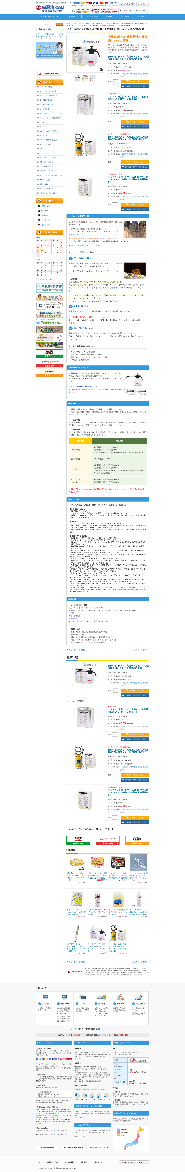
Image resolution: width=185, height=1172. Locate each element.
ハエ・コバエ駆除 (49, 87)
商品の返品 (44, 225)
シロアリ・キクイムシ (46, 171)
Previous (69, 54)
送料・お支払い (45, 206)
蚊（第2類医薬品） (45, 100)
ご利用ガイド (72, 17)
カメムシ (41, 127)
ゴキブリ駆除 (49, 109)
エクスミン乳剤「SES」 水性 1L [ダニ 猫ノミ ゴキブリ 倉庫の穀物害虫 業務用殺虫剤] (128, 179)
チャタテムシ (43, 122)
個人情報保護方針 (49, 1147)
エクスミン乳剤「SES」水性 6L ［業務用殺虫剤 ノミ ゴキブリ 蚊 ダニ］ (128, 97)
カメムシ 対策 (50, 36)
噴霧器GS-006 (108, 389)
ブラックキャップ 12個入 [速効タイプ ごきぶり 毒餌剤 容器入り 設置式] (118, 875)
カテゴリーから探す (49, 17)
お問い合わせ (124, 17)
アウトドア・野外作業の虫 (47, 96)
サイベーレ (40, 34)
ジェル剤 (122, 288)
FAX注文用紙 (44, 220)
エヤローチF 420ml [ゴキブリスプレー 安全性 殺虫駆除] (97, 912)
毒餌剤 (114, 288)
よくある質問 (69, 1162)
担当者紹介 (44, 215)
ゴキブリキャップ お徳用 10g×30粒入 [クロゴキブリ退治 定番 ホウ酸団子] (97, 875)
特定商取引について (99, 1147)
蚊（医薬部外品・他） (46, 104)
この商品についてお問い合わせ (134, 86)
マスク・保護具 (43, 180)
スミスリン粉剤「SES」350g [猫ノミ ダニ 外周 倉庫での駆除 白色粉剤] (138, 912)
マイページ (141, 17)
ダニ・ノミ (42, 135)
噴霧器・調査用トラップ (46, 189)
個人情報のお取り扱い (73, 1147)
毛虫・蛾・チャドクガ (46, 158)
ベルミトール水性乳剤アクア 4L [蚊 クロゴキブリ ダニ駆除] (118, 912)
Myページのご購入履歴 (90, 1111)
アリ (40, 149)
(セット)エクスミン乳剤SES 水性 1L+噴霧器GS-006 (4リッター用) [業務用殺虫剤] (128, 138)
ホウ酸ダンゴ (104, 288)
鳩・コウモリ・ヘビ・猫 (49, 175)
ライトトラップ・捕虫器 (46, 91)
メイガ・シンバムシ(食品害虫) (48, 118)
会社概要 (109, 17)
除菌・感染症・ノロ (45, 184)
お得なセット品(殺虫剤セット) (48, 193)
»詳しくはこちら (79, 1117)
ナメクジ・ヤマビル (45, 166)
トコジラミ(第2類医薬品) (47, 140)
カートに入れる (135, 81)
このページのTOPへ (141, 650)
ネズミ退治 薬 (45, 39)
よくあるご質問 (92, 17)
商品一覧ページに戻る (77, 650)
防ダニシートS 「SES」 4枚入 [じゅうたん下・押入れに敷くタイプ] (76, 912)
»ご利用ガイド (53, 1134)
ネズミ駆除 (49, 113)
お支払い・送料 (52, 1162)
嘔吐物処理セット (51, 34)
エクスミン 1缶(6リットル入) (81, 246)
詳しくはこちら (80, 1136)
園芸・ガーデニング (45, 162)
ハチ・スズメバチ (44, 153)
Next (102, 54)
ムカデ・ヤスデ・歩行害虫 (47, 131)
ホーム (38, 1162)
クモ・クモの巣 (43, 144)
